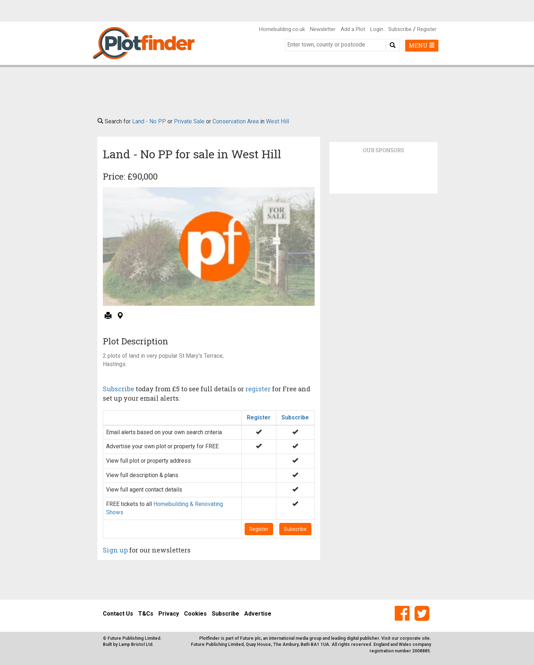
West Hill (277, 121)
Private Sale (189, 121)
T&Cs (145, 613)
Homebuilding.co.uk (282, 29)
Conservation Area (236, 121)
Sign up (115, 550)
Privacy (168, 613)
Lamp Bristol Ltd (135, 644)
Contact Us (118, 613)
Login (376, 29)
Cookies (195, 613)
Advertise (257, 613)
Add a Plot (353, 29)
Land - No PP (149, 121)
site (426, 638)
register (258, 388)
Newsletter (323, 29)
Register (427, 29)
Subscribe (400, 29)
